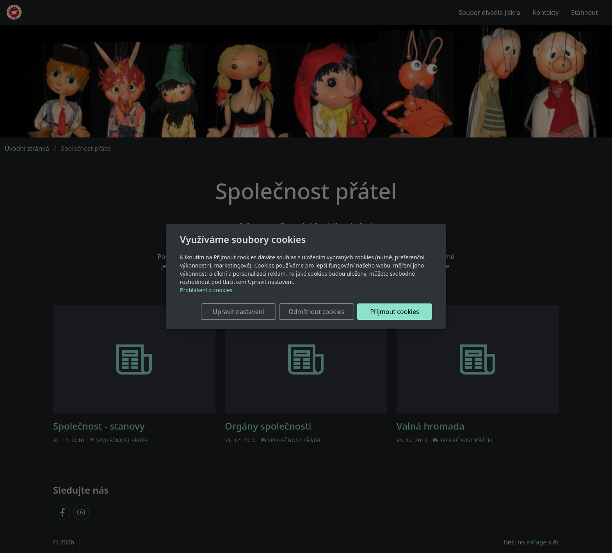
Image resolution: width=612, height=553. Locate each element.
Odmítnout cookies (317, 311)
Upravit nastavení (238, 311)
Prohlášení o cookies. (207, 290)
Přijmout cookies (394, 311)
